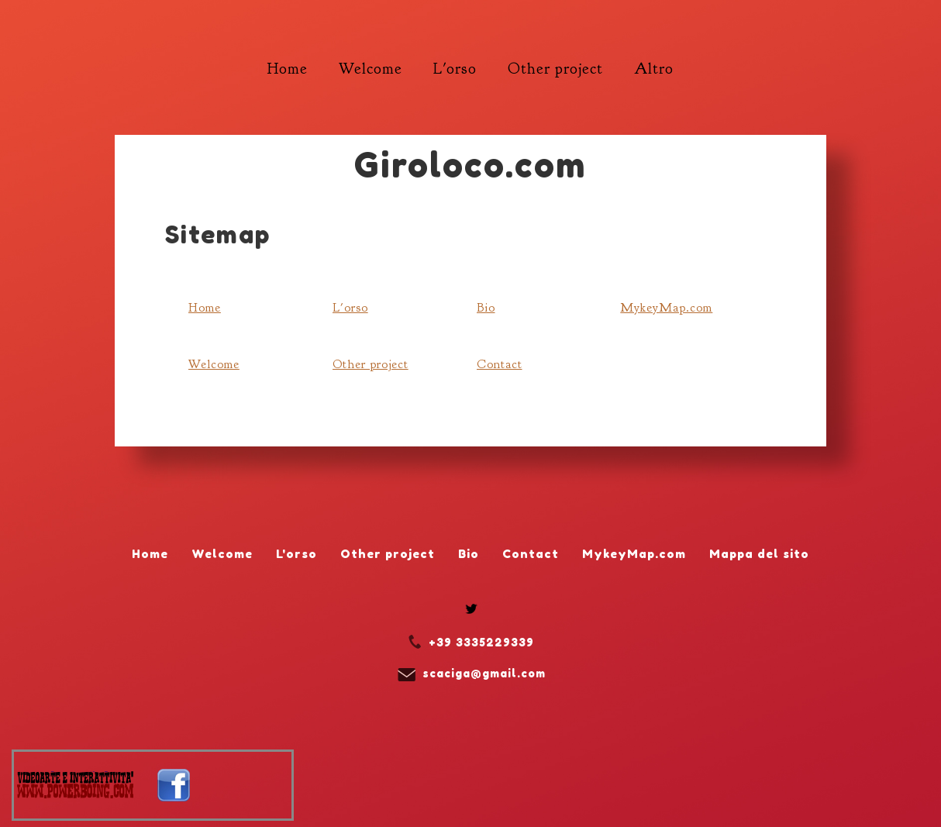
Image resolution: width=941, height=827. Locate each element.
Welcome (214, 364)
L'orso (350, 307)
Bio (486, 307)
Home (204, 307)
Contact (499, 364)
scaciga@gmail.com (484, 673)
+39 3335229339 (481, 642)
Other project (370, 364)
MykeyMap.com (666, 307)
